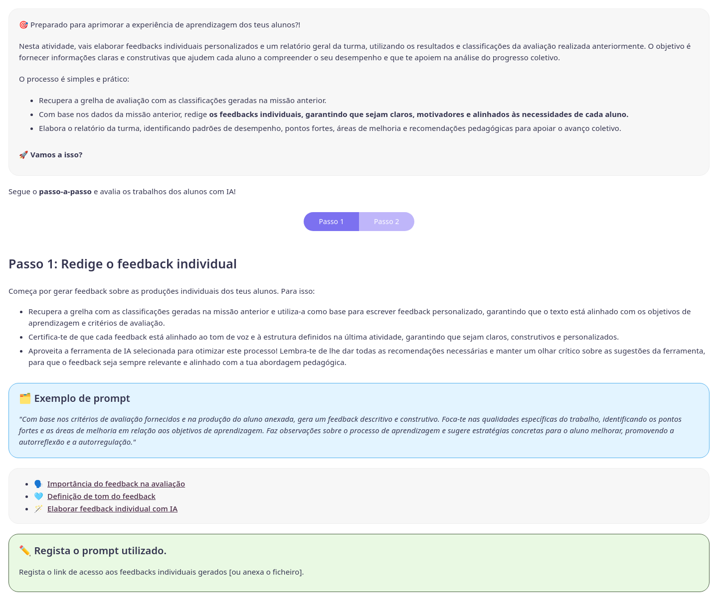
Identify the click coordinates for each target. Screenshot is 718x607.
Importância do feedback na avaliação (116, 483)
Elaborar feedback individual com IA (112, 508)
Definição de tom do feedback (101, 496)
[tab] (331, 221)
